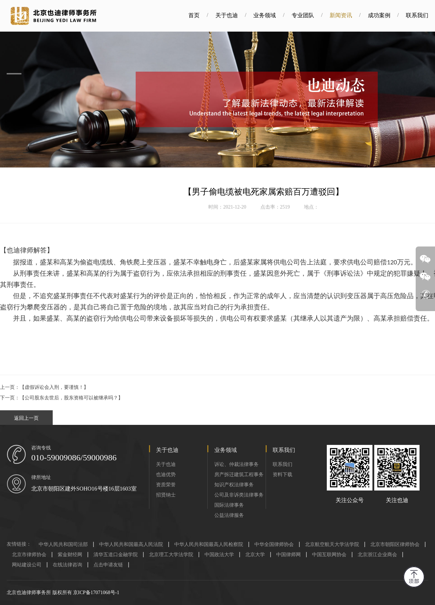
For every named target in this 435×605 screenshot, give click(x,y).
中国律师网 (288, 554)
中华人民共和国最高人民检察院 (208, 544)
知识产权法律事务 (234, 484)
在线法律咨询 (67, 564)
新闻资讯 (347, 15)
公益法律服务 (229, 515)
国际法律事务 (229, 505)
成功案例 (385, 15)
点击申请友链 (108, 564)
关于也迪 (232, 15)
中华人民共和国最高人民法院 (131, 544)
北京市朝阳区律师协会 (395, 544)
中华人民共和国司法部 (63, 544)
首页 (200, 15)
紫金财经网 (70, 554)
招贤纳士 (166, 495)
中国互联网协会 (329, 554)
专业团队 (309, 15)
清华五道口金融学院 (115, 554)
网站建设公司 (26, 564)
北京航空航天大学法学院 (332, 544)
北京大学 (255, 554)
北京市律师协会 (29, 554)
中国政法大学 (219, 554)
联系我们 (423, 15)
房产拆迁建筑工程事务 (239, 474)
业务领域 (271, 15)
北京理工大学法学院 (171, 554)
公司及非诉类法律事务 (239, 495)
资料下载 (282, 474)
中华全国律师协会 (274, 544)
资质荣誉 (166, 484)
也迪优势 (166, 474)
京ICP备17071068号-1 (96, 592)
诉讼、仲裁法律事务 (236, 464)
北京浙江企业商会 (377, 554)
